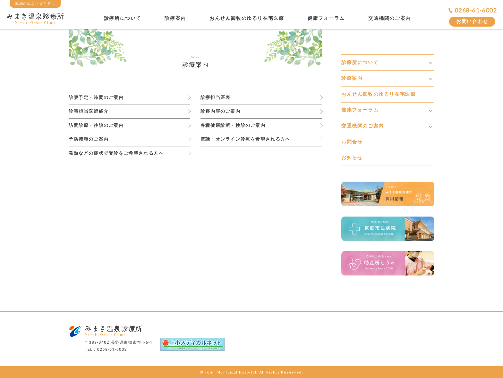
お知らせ (351, 157)
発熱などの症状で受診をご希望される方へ (116, 153)
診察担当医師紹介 (89, 111)
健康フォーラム (326, 18)
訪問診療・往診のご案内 (96, 125)
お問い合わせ (472, 21)
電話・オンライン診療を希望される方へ (245, 139)
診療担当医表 (215, 97)
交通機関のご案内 (389, 18)
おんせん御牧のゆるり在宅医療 (246, 18)
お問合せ (351, 142)
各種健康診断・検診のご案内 (233, 125)
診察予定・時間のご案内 (96, 97)
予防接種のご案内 (89, 139)
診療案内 (175, 18)
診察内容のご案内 (220, 111)
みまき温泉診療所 (35, 17)
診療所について (122, 18)
